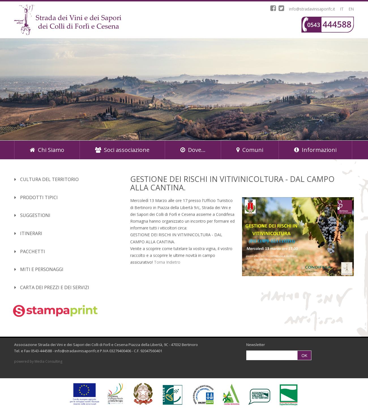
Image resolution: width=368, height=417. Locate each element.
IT (342, 9)
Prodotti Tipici (36, 197)
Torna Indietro (167, 262)
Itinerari (28, 233)
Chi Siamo (47, 150)
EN (351, 9)
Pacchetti (29, 251)
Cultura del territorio (46, 179)
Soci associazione (122, 150)
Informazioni (315, 150)
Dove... (193, 150)
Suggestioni (32, 215)
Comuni (249, 150)
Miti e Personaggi (38, 269)
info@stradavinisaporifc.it (312, 9)
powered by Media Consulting (38, 361)
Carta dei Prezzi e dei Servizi (51, 287)
